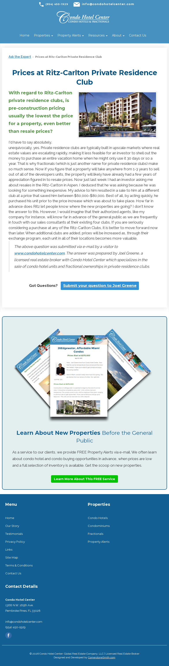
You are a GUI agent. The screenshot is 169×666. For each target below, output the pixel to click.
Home (24, 35)
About (118, 35)
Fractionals (95, 533)
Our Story (12, 526)
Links (8, 549)
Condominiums (99, 526)
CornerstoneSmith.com (101, 657)
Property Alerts (70, 35)
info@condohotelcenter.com (108, 4)
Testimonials (14, 533)
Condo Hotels (98, 518)
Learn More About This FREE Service (84, 479)
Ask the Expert (20, 56)
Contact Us (137, 35)
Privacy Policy (15, 541)
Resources (98, 35)
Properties (43, 35)
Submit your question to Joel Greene (99, 285)
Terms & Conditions (19, 565)
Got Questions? (43, 285)
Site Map (11, 557)
